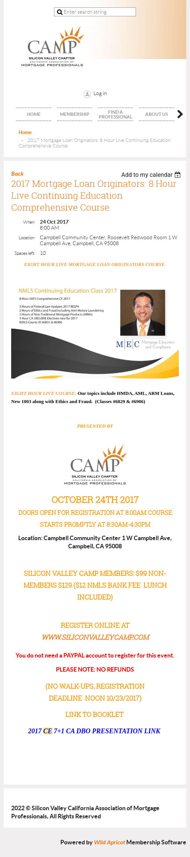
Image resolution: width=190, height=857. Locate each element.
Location (26, 237)
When (28, 222)
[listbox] (152, 174)
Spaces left (24, 253)
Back (17, 173)
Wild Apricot (109, 842)
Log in (100, 93)
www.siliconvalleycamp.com (95, 637)
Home (25, 132)
